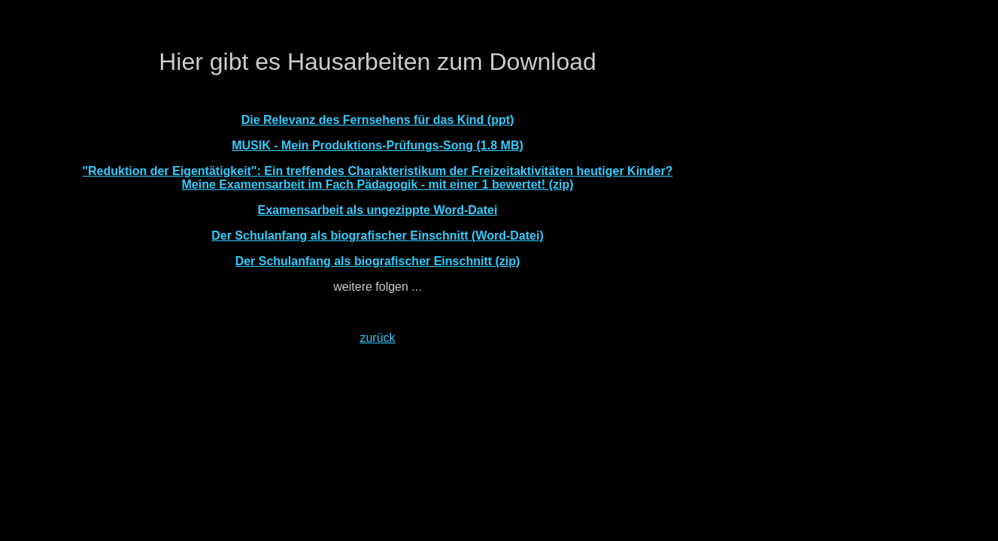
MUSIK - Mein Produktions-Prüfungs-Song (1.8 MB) (377, 145)
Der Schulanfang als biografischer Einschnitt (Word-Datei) (377, 235)
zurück (377, 337)
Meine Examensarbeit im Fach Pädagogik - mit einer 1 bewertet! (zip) (377, 184)
